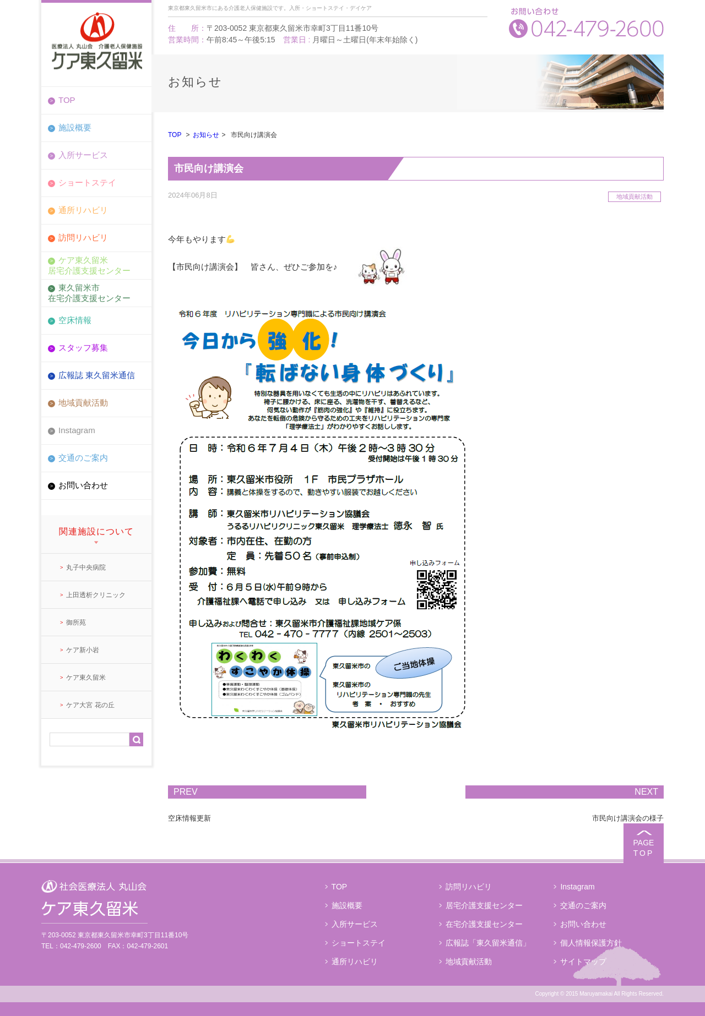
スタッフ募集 (83, 347)
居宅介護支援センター (484, 905)
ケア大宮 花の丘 (90, 705)
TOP (66, 100)
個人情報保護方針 (591, 942)
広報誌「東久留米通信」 (488, 942)
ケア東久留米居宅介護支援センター (89, 265)
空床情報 (74, 320)
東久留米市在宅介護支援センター (89, 292)
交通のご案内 (83, 457)
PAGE (643, 847)
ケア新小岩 (82, 650)
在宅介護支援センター (484, 924)
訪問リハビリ (83, 237)
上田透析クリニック (96, 595)
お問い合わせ (83, 485)
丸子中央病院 (86, 567)
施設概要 (74, 127)
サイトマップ (583, 961)
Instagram (76, 430)
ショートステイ (87, 182)
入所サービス (83, 155)
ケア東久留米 (86, 677)
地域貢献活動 (83, 402)
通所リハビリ (83, 210)
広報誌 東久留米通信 (96, 375)
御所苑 (76, 622)
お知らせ (206, 135)
